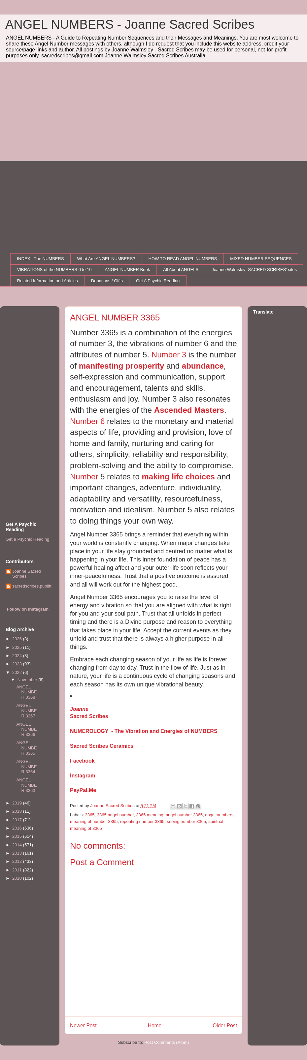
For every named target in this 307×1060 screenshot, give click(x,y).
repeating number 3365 (142, 821)
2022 (17, 672)
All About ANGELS (180, 269)
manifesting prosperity (121, 365)
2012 (17, 861)
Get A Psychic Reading (158, 280)
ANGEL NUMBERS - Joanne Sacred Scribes (130, 24)
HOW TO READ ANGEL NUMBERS (182, 258)
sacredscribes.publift (31, 586)
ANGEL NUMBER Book (127, 269)
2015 (17, 836)
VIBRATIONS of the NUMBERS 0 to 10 (54, 269)
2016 (17, 828)
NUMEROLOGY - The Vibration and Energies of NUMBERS (144, 731)
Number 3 (169, 354)
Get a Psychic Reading (27, 539)
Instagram (82, 775)
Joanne (79, 709)
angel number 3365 (184, 814)
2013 (17, 853)
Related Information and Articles (47, 280)
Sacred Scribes (89, 716)
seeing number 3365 (186, 821)
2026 (17, 638)
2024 (17, 655)
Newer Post (83, 1025)
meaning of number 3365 (94, 821)
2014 (17, 844)
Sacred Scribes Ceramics (101, 746)
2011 (17, 869)
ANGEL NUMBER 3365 (26, 747)
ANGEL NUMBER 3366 (26, 729)
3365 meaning (149, 814)
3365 (90, 814)
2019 (17, 803)
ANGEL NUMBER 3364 (26, 766)
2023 (17, 663)
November (28, 679)
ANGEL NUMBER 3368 (26, 692)
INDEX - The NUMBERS (40, 258)
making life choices (178, 476)
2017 (17, 819)
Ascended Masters (189, 410)
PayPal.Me (83, 790)
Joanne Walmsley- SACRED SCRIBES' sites (254, 269)
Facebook (82, 761)
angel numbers (219, 814)
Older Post (225, 1025)
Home (155, 1025)
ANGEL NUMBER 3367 (26, 710)
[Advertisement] (153, 111)
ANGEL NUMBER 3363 (26, 785)
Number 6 (88, 421)
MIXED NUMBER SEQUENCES (260, 258)
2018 (17, 811)
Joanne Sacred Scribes (26, 574)
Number (85, 476)
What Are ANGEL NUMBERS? (106, 258)
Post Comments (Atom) (166, 1042)
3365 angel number (115, 814)
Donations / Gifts (107, 280)
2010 (17, 878)
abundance (203, 365)
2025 (17, 647)
